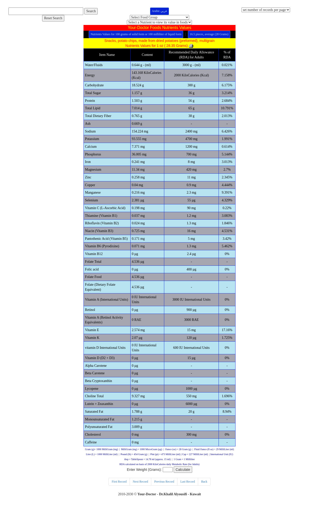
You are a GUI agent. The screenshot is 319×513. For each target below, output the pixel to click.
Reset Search (53, 18)
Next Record (140, 485)
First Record (119, 485)
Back (204, 485)
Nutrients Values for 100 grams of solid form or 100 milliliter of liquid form (135, 34)
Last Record (187, 485)
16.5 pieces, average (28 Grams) (209, 34)
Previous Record (164, 485)
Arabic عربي (159, 11)
